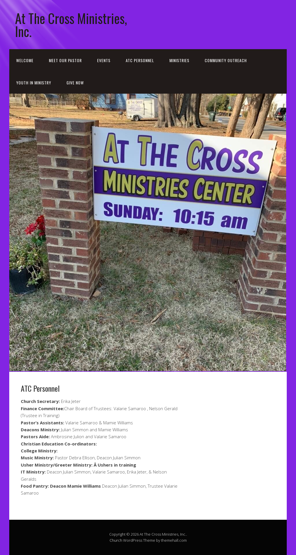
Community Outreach (226, 60)
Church (116, 540)
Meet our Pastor (65, 60)
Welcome (25, 60)
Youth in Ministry (33, 82)
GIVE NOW (75, 82)
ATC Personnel (140, 60)
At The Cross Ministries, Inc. (71, 24)
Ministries (179, 60)
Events (103, 60)
